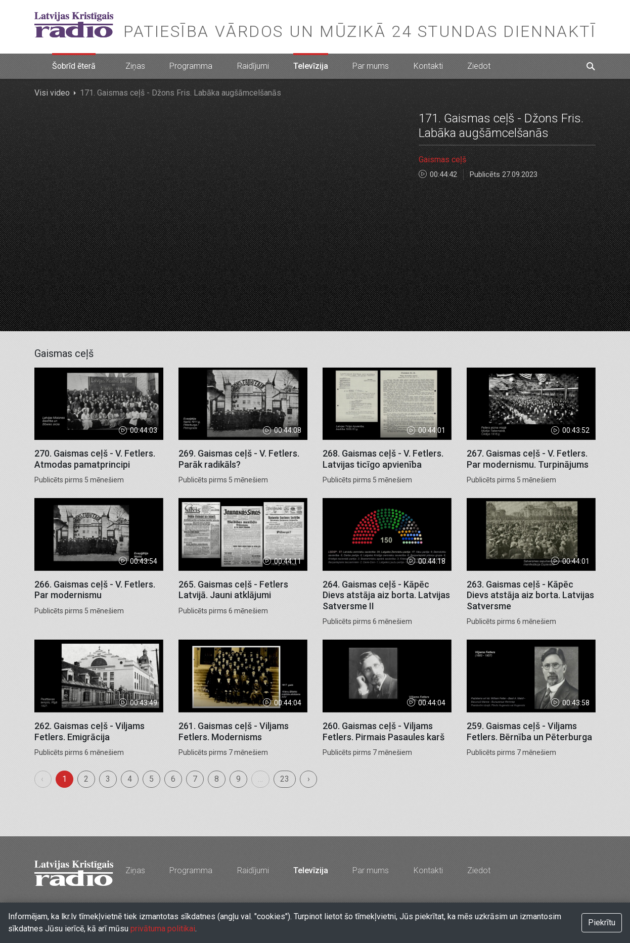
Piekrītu (601, 922)
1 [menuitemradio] (64, 779)
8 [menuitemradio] (216, 779)
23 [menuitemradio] (284, 779)
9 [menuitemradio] (238, 779)
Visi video (52, 93)
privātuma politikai (162, 928)
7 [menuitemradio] (195, 779)
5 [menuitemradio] (151, 779)
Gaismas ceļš (442, 159)
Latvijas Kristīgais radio (73, 24)
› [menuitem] (308, 779)
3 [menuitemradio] (108, 779)
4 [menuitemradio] (129, 779)
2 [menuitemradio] (86, 779)
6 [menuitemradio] (173, 779)
